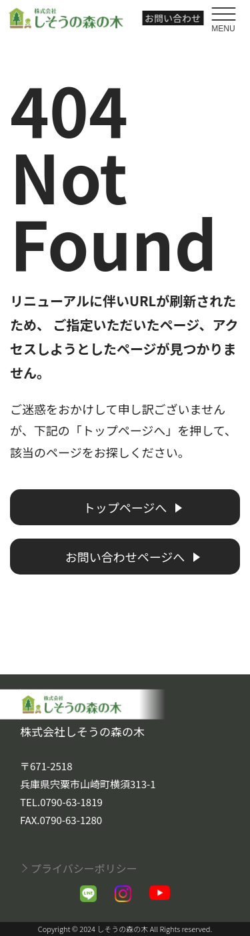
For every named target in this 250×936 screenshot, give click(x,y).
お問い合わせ (173, 18)
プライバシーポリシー (84, 868)
